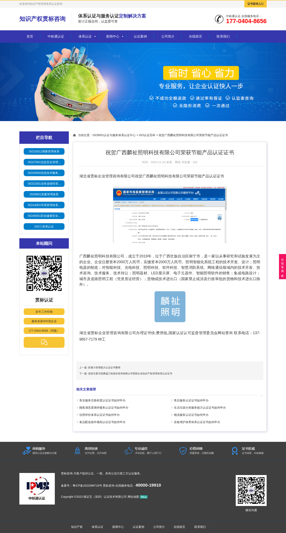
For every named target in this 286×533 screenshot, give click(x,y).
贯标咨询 (67, 473)
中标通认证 (56, 36)
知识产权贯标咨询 (42, 19)
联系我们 (223, 36)
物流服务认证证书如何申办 (191, 414)
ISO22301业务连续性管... (44, 183)
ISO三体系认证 (44, 226)
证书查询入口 (255, 3)
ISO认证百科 (147, 135)
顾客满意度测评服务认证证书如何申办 (103, 407)
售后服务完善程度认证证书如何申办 (102, 400)
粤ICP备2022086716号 (87, 485)
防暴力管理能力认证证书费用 (104, 367)
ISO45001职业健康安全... (44, 215)
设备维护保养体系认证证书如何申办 (197, 422)
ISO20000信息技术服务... (44, 173)
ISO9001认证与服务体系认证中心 (114, 135)
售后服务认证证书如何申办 (191, 400)
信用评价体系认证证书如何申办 (99, 414)
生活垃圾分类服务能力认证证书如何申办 (200, 407)
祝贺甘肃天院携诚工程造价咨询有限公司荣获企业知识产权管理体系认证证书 (130, 373)
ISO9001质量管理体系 (44, 194)
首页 (30, 36)
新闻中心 (112, 36)
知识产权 (77, 526)
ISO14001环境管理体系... (44, 205)
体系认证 (85, 36)
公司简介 (168, 36)
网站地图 (133, 496)
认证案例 (140, 36)
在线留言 (195, 36)
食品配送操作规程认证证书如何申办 (102, 422)
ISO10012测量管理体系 (44, 151)
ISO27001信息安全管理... (44, 162)
